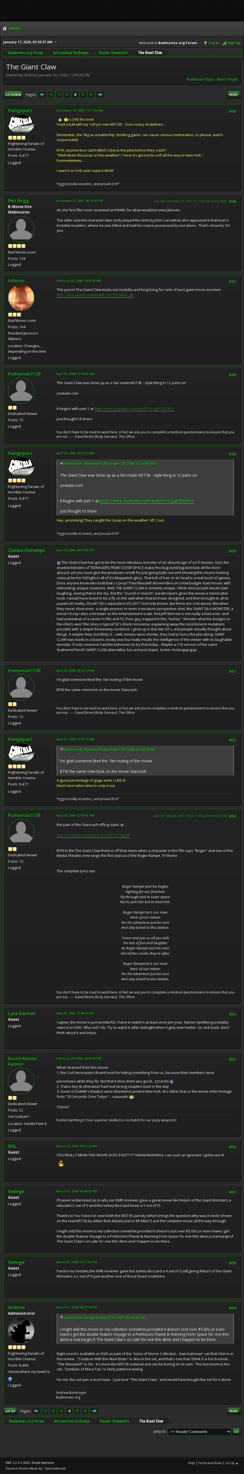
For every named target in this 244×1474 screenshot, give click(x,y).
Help (191, 1463)
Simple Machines (42, 1462)
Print (234, 95)
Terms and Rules (210, 1463)
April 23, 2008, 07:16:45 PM (75, 815)
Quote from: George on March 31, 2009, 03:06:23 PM (104, 1317)
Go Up (10, 1411)
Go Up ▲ (232, 1463)
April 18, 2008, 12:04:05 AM (75, 374)
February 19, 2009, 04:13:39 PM (78, 1058)
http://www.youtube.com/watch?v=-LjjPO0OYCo (134, 408)
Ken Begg (18, 201)
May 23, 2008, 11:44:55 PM (75, 1013)
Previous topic (201, 79)
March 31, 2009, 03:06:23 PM (76, 1191)
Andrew (16, 1307)
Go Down (13, 95)
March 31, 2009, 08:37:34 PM (76, 1307)
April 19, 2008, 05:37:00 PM (75, 550)
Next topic (227, 79)
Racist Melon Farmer (22, 1061)
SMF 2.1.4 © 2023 (18, 1462)
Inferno (16, 281)
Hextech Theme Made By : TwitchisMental (36, 1468)
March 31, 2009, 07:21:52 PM (76, 1262)
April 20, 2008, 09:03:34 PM (75, 670)
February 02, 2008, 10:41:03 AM (78, 281)
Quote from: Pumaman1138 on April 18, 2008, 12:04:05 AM (109, 463)
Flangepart (20, 110)
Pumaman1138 (24, 374)
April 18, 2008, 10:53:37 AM (75, 453)
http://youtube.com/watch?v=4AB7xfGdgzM (93, 835)
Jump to (159, 1431)
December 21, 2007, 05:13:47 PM (79, 201)
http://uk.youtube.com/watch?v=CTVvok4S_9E (95, 294)
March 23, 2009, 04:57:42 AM (76, 1146)
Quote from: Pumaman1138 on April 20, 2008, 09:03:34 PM (109, 749)
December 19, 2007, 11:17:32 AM (79, 110)
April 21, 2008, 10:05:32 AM (75, 739)
